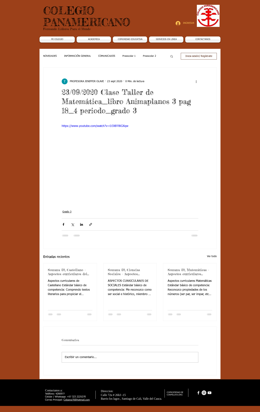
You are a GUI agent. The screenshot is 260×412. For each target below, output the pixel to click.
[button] (94, 39)
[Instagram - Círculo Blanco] (204, 392)
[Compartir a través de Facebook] (63, 224)
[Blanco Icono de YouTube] (209, 392)
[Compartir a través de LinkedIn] (81, 224)
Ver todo (212, 256)
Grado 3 (66, 212)
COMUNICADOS (106, 56)
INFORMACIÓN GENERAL (77, 56)
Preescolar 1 (129, 56)
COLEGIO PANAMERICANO (86, 16)
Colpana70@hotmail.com (77, 400)
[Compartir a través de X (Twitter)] (72, 224)
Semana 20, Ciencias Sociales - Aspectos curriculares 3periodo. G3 (128, 272)
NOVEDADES (50, 56)
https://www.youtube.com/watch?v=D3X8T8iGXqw (95, 126)
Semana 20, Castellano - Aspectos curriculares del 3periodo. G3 (67, 272)
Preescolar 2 (149, 56)
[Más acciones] (196, 81)
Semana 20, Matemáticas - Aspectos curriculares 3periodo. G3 (188, 272)
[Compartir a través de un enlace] (90, 224)
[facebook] (198, 392)
